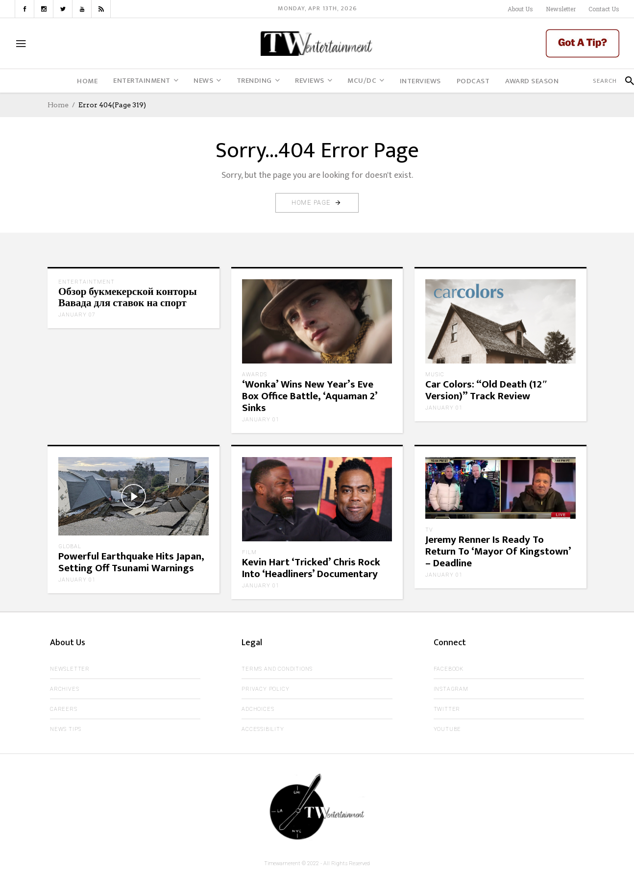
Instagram (451, 689)
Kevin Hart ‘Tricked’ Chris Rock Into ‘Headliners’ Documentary (311, 568)
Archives (64, 689)
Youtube (448, 729)
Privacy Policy (265, 689)
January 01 (260, 419)
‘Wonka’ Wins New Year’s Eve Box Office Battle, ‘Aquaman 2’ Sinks (309, 396)
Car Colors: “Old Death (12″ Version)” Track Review (486, 390)
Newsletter (561, 9)
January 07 (77, 315)
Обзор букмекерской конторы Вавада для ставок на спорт (127, 297)
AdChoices (258, 709)
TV (429, 530)
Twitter (447, 709)
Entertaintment (86, 282)
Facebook (448, 669)
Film (249, 552)
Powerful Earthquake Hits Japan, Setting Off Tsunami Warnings (131, 562)
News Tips (65, 729)
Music (434, 374)
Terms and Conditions (277, 669)
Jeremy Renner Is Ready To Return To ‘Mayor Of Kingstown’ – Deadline (498, 551)
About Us (520, 9)
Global (69, 546)
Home (58, 105)
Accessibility (263, 729)
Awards (254, 374)
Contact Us (603, 9)
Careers (63, 709)
